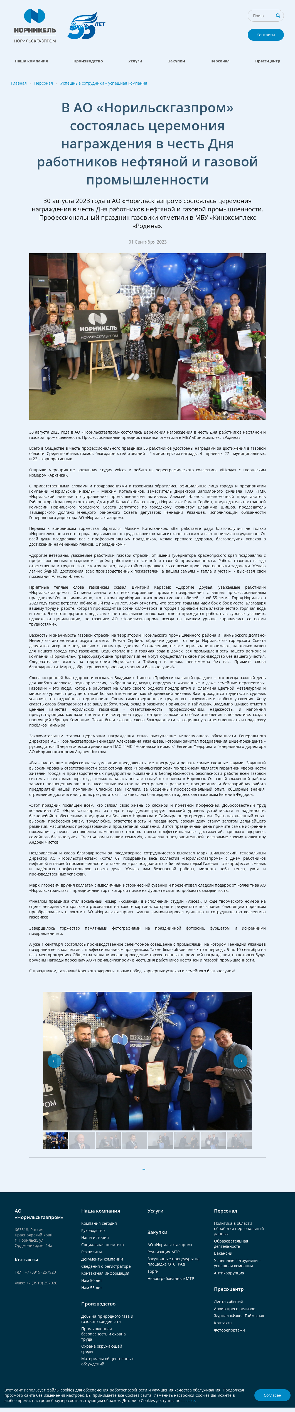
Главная (19, 83)
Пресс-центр (267, 61)
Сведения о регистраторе (106, 1266)
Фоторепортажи (229, 1330)
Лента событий (228, 1301)
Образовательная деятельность (231, 1243)
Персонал (220, 61)
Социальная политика (102, 1244)
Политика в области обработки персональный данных (239, 1228)
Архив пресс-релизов (234, 1308)
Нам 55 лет (91, 1287)
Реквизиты (91, 1251)
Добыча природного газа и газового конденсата (107, 1319)
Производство (88, 61)
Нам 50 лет (91, 1280)
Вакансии (223, 1253)
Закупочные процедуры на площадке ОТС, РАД (174, 1261)
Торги (153, 1271)
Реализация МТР (164, 1251)
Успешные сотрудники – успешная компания (103, 83)
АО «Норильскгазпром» (170, 1244)
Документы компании (102, 1259)
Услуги (135, 61)
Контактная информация (105, 1273)
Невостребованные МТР (171, 1278)
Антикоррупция (229, 1273)
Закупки (176, 61)
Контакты (266, 34)
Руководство (93, 1230)
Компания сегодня (99, 1223)
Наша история (95, 1237)
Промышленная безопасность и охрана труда (103, 1334)
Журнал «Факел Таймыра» (239, 1315)
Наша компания (31, 61)
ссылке (188, 1400)
